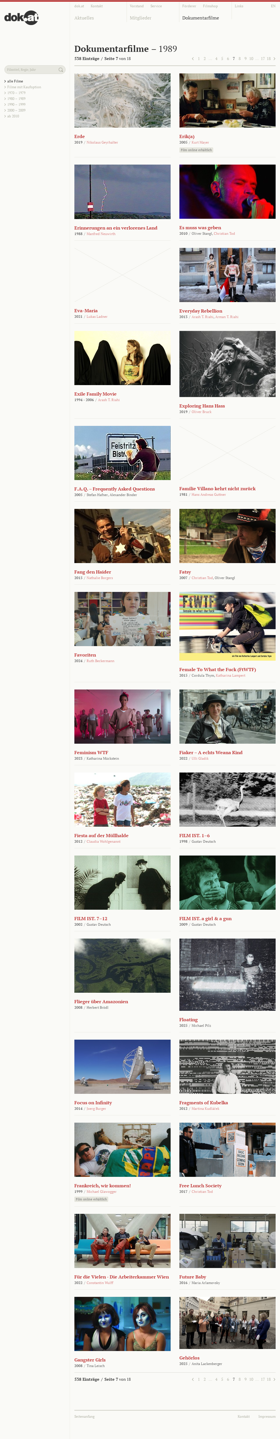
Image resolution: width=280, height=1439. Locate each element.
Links (239, 6)
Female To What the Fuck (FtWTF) (217, 669)
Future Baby (192, 1277)
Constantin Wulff (100, 1283)
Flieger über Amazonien (101, 1001)
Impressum (267, 1416)
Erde (79, 136)
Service (156, 6)
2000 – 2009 (16, 110)
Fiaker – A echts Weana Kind (211, 752)
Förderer (189, 6)
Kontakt (97, 6)
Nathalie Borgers (100, 578)
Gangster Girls (90, 1360)
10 (251, 58)
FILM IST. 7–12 (90, 918)
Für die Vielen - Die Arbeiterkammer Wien (121, 1277)
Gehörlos (189, 1358)
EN (273, 6)
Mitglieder (140, 18)
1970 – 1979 (16, 93)
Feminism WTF (91, 752)
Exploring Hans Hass (202, 406)
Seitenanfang (84, 1416)
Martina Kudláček (205, 1108)
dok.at (79, 6)
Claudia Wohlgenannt (103, 841)
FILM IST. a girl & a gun (205, 918)
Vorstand (137, 6)
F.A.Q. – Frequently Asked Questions (114, 489)
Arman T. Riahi (227, 317)
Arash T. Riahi (203, 317)
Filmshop (210, 6)
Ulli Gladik (200, 758)
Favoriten (85, 655)
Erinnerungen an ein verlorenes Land (116, 228)
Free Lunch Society (200, 1185)
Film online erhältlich (196, 150)
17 (263, 58)
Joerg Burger (96, 1108)
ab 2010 (13, 116)
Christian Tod (224, 233)
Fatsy (185, 572)
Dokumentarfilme (200, 18)
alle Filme (15, 81)
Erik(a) (187, 136)
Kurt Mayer (200, 142)
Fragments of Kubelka (203, 1102)
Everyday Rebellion (200, 311)
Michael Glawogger (102, 1191)
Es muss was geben (200, 227)
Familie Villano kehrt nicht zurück (217, 488)
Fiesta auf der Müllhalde (101, 835)
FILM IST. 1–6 (194, 835)
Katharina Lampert (230, 675)
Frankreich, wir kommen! (102, 1185)
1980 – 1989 (16, 98)
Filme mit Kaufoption (24, 87)
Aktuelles (84, 18)
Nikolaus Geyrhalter (102, 142)
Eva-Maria (86, 310)
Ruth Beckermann (100, 661)
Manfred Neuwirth (101, 234)
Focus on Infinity (93, 1102)
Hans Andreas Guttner (209, 494)
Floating (188, 1019)
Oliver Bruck (201, 412)
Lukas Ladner (97, 316)
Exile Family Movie (95, 394)
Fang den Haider (92, 572)
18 (269, 58)
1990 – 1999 (16, 104)
